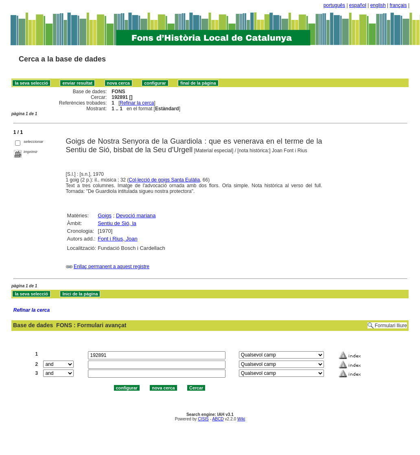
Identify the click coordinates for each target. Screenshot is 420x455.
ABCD (217, 419)
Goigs (105, 215)
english (378, 5)
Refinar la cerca (137, 103)
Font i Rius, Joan (118, 239)
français (398, 5)
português (334, 5)
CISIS (203, 419)
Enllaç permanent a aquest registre (111, 266)
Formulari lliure (391, 325)
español (357, 5)
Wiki (241, 419)
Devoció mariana (136, 215)
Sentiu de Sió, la (117, 223)
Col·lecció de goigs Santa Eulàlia (164, 180)
